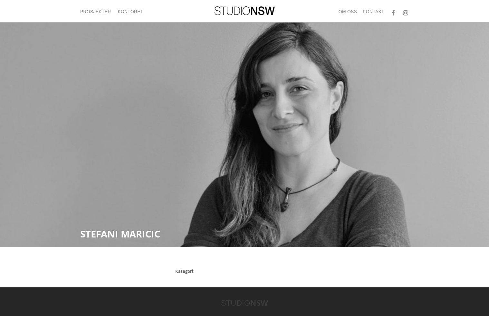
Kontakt (373, 11)
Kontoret (130, 11)
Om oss (348, 11)
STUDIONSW (245, 10)
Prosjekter (95, 11)
